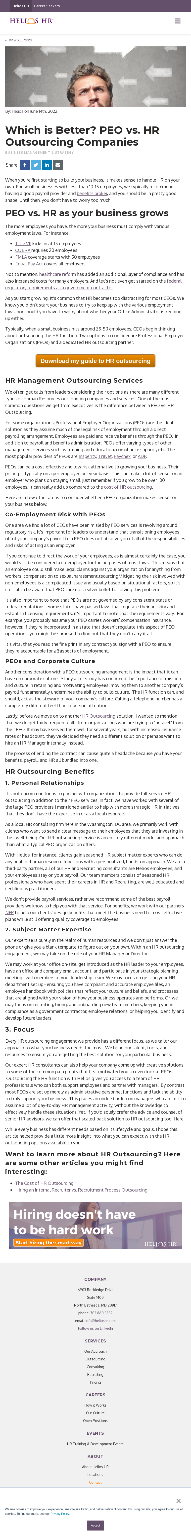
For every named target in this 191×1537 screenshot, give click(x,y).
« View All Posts (18, 40)
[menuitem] (95, 1482)
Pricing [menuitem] (95, 1382)
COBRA (23, 250)
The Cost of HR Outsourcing (44, 1183)
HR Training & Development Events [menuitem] (95, 1444)
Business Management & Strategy (39, 152)
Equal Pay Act (29, 263)
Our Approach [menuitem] (95, 1351)
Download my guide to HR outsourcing (96, 360)
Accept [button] (95, 1525)
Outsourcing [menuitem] (95, 1359)
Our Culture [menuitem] (95, 1413)
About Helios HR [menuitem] (95, 1467)
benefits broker (92, 193)
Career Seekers (47, 6)
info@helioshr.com (101, 1320)
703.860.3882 (101, 1313)
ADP (142, 456)
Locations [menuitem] (95, 1474)
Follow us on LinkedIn (95, 1328)
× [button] (178, 1500)
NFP (9, 912)
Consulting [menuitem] (95, 1367)
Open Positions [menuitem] (95, 1421)
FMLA (21, 257)
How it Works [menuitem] (95, 1405)
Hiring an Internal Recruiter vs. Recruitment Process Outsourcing (81, 1190)
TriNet (105, 456)
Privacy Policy (59, 1514)
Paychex (122, 456)
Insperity (87, 456)
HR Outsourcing (98, 716)
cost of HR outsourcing (128, 487)
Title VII (23, 243)
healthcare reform (57, 274)
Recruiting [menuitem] (95, 1374)
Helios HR (20, 6)
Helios (17, 111)
